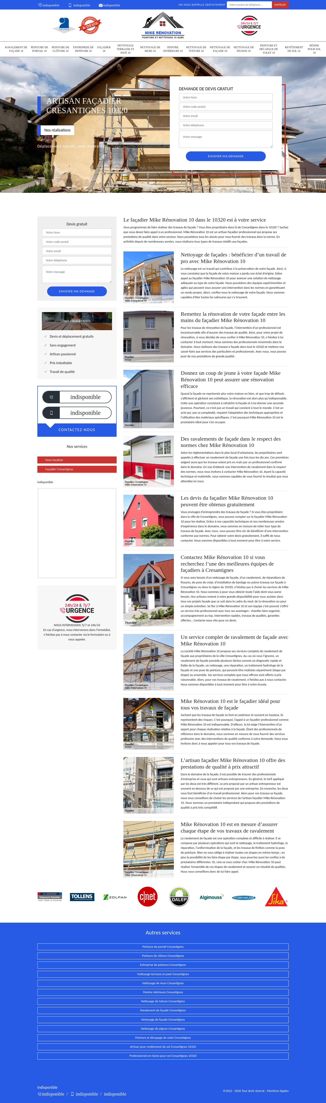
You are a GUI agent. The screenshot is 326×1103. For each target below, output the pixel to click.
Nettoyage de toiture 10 (196, 49)
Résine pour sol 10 (314, 49)
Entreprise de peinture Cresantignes (163, 965)
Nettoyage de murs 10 (150, 49)
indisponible (48, 5)
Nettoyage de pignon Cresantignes (163, 1029)
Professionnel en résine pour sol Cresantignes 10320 (163, 1056)
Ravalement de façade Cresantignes (163, 1010)
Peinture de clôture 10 (60, 49)
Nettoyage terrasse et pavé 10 (125, 49)
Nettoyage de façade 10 (220, 49)
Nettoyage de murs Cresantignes (163, 983)
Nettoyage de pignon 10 (243, 49)
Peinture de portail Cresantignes (163, 947)
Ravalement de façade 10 (16, 49)
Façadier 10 (104, 49)
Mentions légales (278, 1091)
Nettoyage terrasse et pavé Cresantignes (163, 974)
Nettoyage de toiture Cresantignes (163, 1001)
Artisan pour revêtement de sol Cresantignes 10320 (163, 1047)
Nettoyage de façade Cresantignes (163, 1020)
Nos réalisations (57, 130)
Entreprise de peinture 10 (83, 49)
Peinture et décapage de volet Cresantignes (163, 1038)
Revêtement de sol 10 (294, 49)
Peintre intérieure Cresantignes (163, 992)
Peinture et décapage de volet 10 (268, 49)
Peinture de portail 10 (39, 49)
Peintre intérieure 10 (173, 49)
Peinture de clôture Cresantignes (163, 956)
